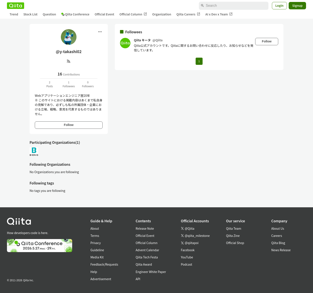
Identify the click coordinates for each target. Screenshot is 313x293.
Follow (68, 125)
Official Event (104, 14)
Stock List (30, 14)
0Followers (88, 84)
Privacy (95, 243)
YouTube (187, 257)
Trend (14, 14)
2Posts (49, 84)
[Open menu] (100, 31)
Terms (94, 235)
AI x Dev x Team (219, 14)
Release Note (145, 228)
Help (93, 272)
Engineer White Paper (151, 272)
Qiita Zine (233, 235)
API (138, 279)
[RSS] (68, 61)
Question (49, 14)
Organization (161, 14)
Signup (297, 5)
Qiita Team (233, 228)
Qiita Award (144, 264)
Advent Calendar (147, 250)
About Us (277, 228)
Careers (276, 235)
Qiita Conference (75, 14)
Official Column (133, 14)
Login (279, 5)
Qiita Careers (188, 14)
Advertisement (100, 279)
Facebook (188, 250)
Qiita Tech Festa (147, 257)
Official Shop (235, 243)
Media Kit (97, 257)
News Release (281, 250)
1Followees (69, 84)
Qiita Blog (278, 243)
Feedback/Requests (104, 264)
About (94, 228)
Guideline (97, 250)
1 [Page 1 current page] (199, 61)
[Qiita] (15, 5)
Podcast (186, 264)
